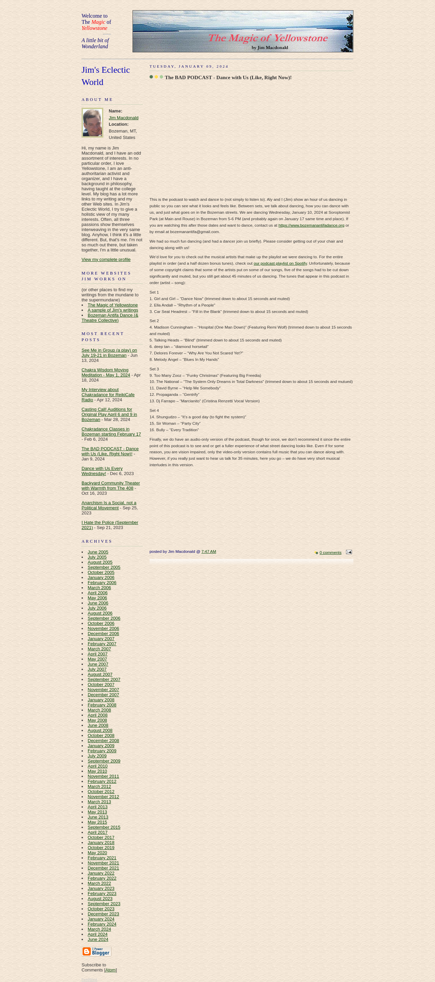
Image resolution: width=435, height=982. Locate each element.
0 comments (330, 552)
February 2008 (102, 704)
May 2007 (97, 659)
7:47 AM (209, 551)
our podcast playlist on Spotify (280, 263)
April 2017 (98, 832)
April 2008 (98, 715)
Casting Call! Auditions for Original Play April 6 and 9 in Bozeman (109, 414)
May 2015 (97, 822)
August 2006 (100, 613)
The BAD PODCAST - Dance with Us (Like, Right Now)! (110, 451)
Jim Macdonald (123, 117)
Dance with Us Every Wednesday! (102, 471)
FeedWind (89, 980)
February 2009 (102, 750)
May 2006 (97, 597)
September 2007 (104, 679)
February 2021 (102, 857)
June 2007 (98, 664)
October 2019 (101, 847)
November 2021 (103, 862)
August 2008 (100, 730)
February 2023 (102, 893)
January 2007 (101, 638)
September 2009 (104, 761)
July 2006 (97, 608)
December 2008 (103, 740)
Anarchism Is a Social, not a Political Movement (109, 505)
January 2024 (101, 919)
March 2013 (99, 801)
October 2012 (101, 791)
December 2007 (103, 694)
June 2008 (98, 725)
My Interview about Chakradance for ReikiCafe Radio (108, 394)
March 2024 (99, 929)
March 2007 (99, 648)
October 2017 (101, 837)
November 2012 (103, 796)
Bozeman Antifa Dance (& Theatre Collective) (110, 318)
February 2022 (102, 878)
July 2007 (97, 669)
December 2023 (103, 913)
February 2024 (102, 924)
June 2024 (98, 939)
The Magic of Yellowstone (113, 305)
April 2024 (98, 934)
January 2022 (101, 873)
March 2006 (99, 587)
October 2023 (101, 908)
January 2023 (101, 888)
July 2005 (97, 557)
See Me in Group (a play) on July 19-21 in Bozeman (109, 353)
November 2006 (103, 628)
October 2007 (101, 684)
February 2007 (102, 643)
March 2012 (99, 786)
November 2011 (103, 776)
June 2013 (98, 817)
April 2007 (98, 653)
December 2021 (103, 868)
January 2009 (101, 745)
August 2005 (100, 562)
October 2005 (101, 572)
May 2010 (97, 771)
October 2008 (101, 735)
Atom (110, 969)
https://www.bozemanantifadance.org (311, 225)
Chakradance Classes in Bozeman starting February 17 (111, 431)
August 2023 (100, 898)
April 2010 (98, 766)
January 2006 (101, 577)
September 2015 (104, 827)
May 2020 (97, 852)
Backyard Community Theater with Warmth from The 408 (111, 485)
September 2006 (104, 618)
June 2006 (98, 603)
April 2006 (98, 592)
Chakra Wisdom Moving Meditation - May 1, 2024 (106, 372)
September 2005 (104, 567)
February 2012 (102, 781)
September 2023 (104, 903)
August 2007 (100, 674)
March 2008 (99, 710)
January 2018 (101, 842)
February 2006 (102, 582)
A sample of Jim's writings (113, 310)
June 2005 (98, 552)
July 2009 (97, 755)
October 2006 (101, 623)
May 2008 (97, 720)
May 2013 (97, 811)
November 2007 (103, 689)
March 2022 (99, 883)
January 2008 (101, 699)
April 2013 (98, 806)
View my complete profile (106, 259)
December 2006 (103, 633)
